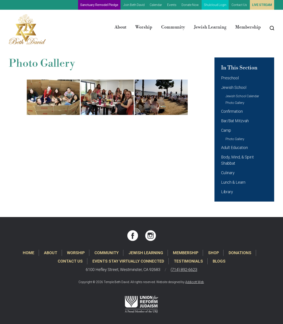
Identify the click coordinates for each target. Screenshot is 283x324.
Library (227, 191)
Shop (213, 252)
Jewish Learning (210, 27)
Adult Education (234, 147)
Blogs (219, 261)
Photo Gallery (235, 103)
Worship (143, 27)
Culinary (228, 172)
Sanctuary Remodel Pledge (99, 5)
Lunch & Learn (233, 182)
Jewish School (233, 87)
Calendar (156, 5)
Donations (240, 252)
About (120, 27)
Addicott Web (194, 282)
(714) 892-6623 (184, 269)
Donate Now (190, 5)
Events (171, 5)
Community (173, 27)
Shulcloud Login (215, 5)
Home (28, 252)
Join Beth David (134, 5)
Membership (248, 27)
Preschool (230, 78)
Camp (226, 130)
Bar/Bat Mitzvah (235, 120)
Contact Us (239, 5)
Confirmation (232, 111)
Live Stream (262, 5)
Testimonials (188, 261)
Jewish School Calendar (242, 96)
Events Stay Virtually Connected (128, 261)
